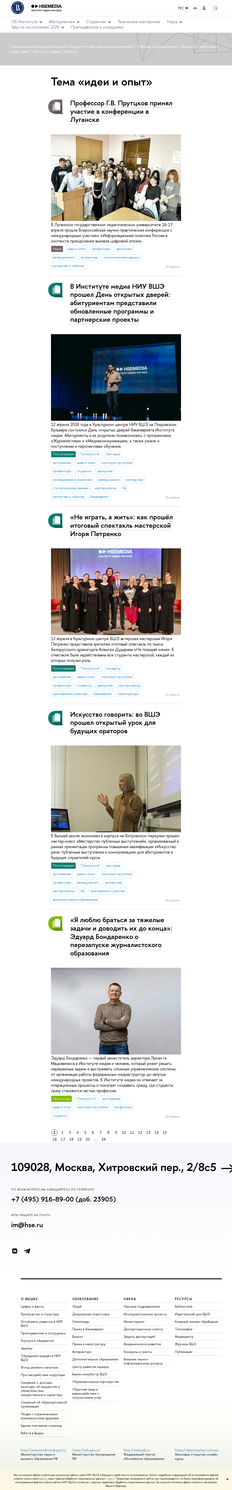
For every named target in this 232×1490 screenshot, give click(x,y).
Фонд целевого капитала (39, 1367)
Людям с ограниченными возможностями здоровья (40, 1416)
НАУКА (130, 1299)
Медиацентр (184, 1336)
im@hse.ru (27, 1224)
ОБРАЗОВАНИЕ (85, 1299)
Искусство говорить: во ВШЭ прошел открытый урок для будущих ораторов (115, 722)
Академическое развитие (142, 1344)
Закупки (26, 1348)
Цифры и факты (32, 1306)
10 (124, 1132)
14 (157, 1132)
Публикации (183, 1352)
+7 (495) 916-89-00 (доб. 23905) (63, 1199)
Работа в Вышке (32, 1433)
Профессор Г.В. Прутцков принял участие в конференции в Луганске (121, 111)
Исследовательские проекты (145, 1314)
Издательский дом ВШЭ (192, 1314)
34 (104, 1139)
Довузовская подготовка (90, 1314)
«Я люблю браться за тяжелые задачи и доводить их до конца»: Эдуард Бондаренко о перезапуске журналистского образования (121, 936)
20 (88, 1139)
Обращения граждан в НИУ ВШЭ (41, 1358)
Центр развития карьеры (90, 1366)
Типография (183, 1329)
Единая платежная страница (41, 1425)
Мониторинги (134, 1321)
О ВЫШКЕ (29, 1299)
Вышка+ (77, 1336)
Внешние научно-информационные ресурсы (143, 1361)
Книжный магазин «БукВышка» (196, 1321)
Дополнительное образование (95, 1359)
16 (55, 1139)
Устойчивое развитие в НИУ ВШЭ (42, 1323)
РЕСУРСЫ (183, 1299)
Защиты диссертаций (139, 1336)
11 (132, 1132)
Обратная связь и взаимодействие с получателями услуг (87, 1393)
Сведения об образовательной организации (44, 1404)
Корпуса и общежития (37, 1340)
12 (140, 1132)
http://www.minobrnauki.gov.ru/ (44, 1450)
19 (79, 1139)
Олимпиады (80, 1321)
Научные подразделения (142, 1306)
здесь (43, 1478)
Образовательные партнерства (95, 1381)
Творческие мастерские (138, 21)
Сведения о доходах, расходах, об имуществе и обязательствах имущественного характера (41, 1388)
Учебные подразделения (158, 46)
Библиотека (183, 1306)
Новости (71, 51)
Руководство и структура (40, 1314)
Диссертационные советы (143, 1329)
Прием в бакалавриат (88, 1329)
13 (148, 1132)
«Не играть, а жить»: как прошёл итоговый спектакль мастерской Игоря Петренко (121, 525)
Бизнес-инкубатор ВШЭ (89, 1374)
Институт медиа (46, 51)
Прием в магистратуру (89, 1344)
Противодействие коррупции (43, 1375)
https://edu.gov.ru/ (86, 1450)
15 (165, 1132)
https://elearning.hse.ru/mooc (197, 1450)
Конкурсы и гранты (138, 1352)
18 (71, 1139)
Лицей (77, 1306)
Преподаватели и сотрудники (97, 27)
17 (63, 1139)
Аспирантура (81, 1352)
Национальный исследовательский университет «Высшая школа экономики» (72, 46)
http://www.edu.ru (137, 1450)
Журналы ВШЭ (185, 1344)
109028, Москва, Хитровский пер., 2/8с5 (113, 1167)
